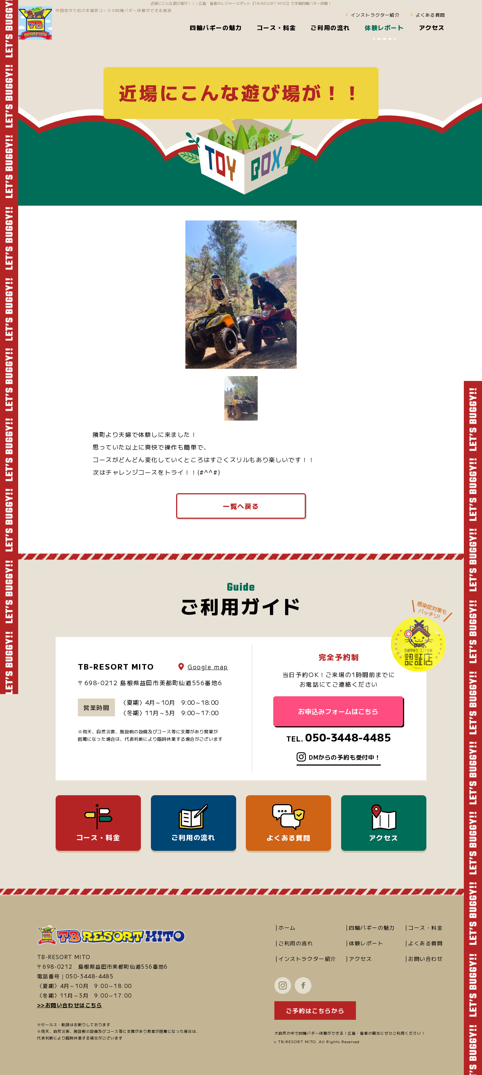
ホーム (287, 927)
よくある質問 (430, 14)
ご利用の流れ (193, 823)
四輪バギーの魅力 (372, 927)
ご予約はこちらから (315, 1010)
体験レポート (366, 943)
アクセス (383, 823)
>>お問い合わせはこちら (69, 1005)
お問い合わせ (425, 958)
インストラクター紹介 (375, 14)
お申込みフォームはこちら (338, 711)
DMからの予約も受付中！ (345, 757)
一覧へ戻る (241, 506)
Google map (208, 667)
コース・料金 (98, 823)
